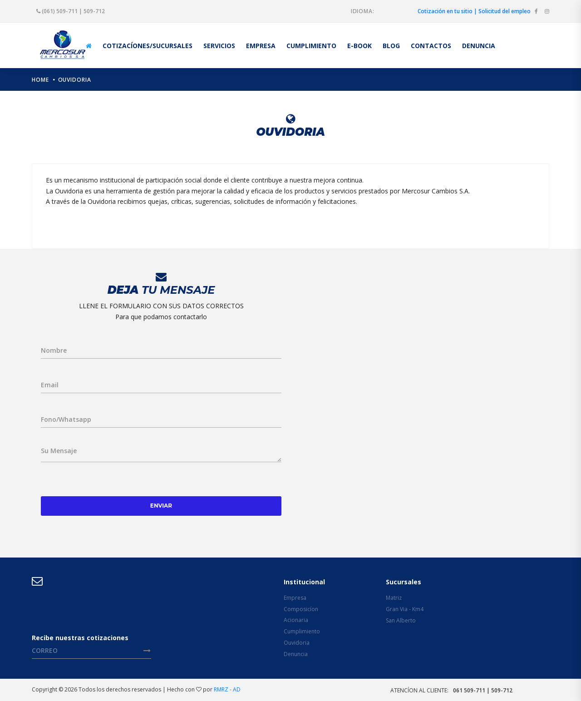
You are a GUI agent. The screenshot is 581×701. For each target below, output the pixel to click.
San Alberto (401, 620)
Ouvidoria (74, 80)
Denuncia (296, 654)
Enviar (161, 505)
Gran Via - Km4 (404, 609)
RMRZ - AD (227, 689)
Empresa (295, 598)
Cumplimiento (302, 631)
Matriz (394, 598)
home (40, 80)
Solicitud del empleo (504, 11)
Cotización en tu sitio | (447, 11)
